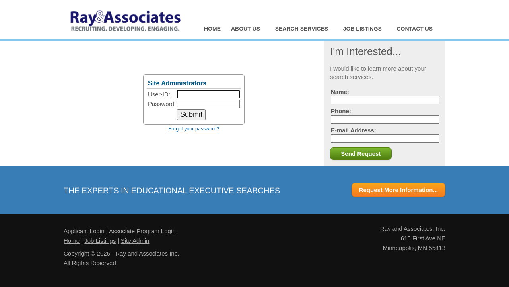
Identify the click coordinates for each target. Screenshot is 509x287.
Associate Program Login (142, 231)
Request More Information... (398, 190)
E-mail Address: (385, 135)
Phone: (385, 116)
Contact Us (414, 29)
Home (212, 29)
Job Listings (362, 30)
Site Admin (135, 240)
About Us (246, 30)
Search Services (302, 30)
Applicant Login (84, 231)
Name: (385, 96)
